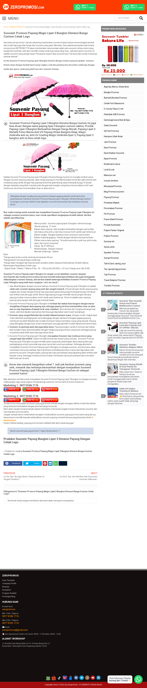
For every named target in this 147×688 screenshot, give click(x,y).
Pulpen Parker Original (114, 230)
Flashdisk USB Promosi (114, 114)
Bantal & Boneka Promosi (115, 98)
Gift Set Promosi (111, 131)
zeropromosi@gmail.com (15, 629)
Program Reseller (9, 592)
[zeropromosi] (24, 7)
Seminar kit (109, 241)
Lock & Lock (109, 169)
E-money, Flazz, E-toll (113, 109)
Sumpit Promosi (111, 258)
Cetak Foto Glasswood (114, 103)
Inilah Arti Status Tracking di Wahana (128, 390)
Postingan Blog (8, 596)
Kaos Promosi (110, 147)
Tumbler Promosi (112, 285)
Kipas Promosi (110, 158)
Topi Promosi (110, 274)
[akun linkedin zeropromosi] (98, 677)
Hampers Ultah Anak (113, 136)
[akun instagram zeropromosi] (87, 677)
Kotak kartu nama (112, 164)
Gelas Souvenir (110, 125)
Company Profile (9, 583)
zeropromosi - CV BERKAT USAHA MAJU (84, 684)
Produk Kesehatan (112, 225)
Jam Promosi (110, 142)
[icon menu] (4, 18)
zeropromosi (8, 608)
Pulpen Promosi (111, 236)
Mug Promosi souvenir (114, 192)
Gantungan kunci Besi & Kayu (117, 120)
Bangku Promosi (111, 92)
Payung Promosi (111, 197)
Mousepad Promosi (113, 186)
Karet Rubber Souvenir (114, 153)
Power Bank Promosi (113, 219)
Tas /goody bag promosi (115, 269)
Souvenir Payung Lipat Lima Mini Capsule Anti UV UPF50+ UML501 (130, 325)
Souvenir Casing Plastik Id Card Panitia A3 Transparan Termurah (130, 366)
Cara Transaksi (8, 580)
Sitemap (5, 586)
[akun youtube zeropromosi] (93, 677)
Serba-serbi (109, 247)
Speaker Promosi (112, 252)
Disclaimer (6, 589)
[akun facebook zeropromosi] (76, 677)
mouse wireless (111, 181)
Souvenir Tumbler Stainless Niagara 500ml (130, 346)
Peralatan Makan (111, 203)
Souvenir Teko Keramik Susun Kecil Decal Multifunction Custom (130, 303)
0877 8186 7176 (10, 615)
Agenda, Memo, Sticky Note (116, 87)
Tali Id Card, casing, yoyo (115, 263)
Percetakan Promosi (113, 208)
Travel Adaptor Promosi (114, 280)
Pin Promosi (109, 214)
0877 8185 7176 (10, 622)
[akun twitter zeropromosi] (81, 677)
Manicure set (110, 175)
